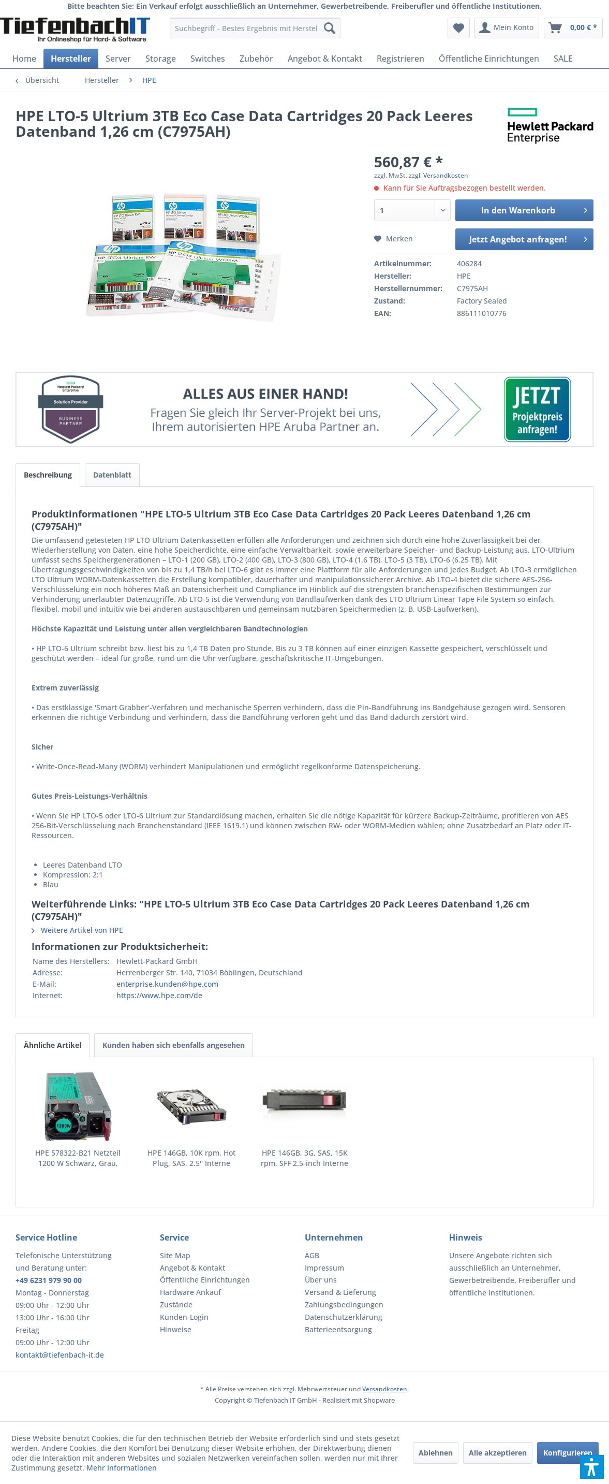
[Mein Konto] (506, 28)
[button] (592, 1467)
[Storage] (160, 58)
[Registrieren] (400, 58)
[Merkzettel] (459, 28)
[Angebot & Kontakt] (324, 58)
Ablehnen (436, 1453)
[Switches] (207, 58)
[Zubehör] (256, 58)
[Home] (24, 58)
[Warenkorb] (573, 28)
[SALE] (563, 58)
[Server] (118, 58)
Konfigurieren (567, 1453)
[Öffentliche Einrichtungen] (489, 58)
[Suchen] (329, 28)
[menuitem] (255, 28)
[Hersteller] (70, 58)
